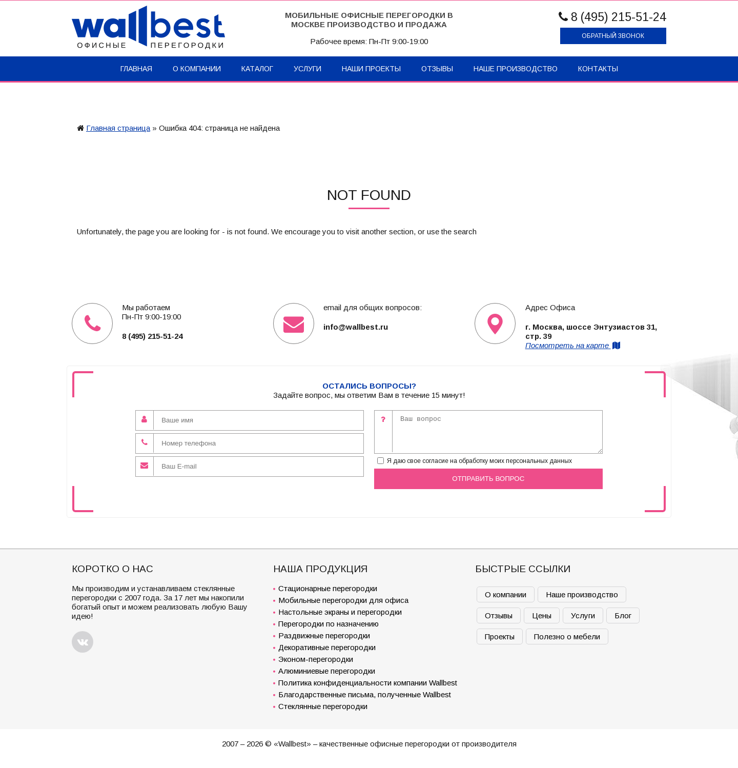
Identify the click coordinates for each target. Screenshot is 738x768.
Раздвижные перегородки (324, 635)
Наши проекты (371, 69)
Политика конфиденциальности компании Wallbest (367, 682)
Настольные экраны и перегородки (340, 612)
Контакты (598, 69)
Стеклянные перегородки (322, 706)
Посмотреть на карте (573, 345)
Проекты (500, 636)
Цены (541, 615)
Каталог (257, 69)
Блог (622, 615)
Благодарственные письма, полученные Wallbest (364, 694)
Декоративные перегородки (327, 647)
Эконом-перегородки (315, 659)
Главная (136, 69)
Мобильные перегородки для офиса (343, 600)
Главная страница (118, 128)
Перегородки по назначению (328, 623)
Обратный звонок (613, 35)
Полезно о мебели (567, 636)
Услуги (307, 69)
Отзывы (437, 69)
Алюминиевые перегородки (326, 670)
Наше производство (516, 69)
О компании (197, 69)
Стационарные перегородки (327, 588)
